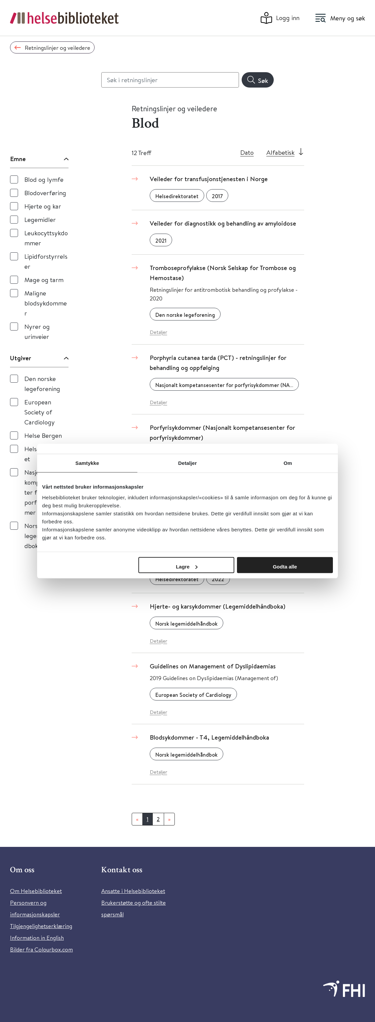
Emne (18, 158)
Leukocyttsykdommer (46, 238)
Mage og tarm (44, 279)
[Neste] (169, 819)
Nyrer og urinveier (37, 331)
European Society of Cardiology (39, 412)
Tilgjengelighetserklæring (41, 926)
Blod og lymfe (44, 179)
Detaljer (158, 332)
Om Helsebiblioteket (36, 891)
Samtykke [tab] (87, 463)
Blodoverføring (45, 192)
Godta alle (285, 566)
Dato (247, 152)
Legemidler (40, 219)
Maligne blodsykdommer (45, 303)
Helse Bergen (43, 435)
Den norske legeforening (42, 383)
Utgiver (20, 358)
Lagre (187, 566)
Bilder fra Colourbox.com (41, 949)
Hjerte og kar (42, 206)
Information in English (37, 937)
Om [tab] (287, 463)
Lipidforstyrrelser (46, 261)
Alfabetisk (280, 152)
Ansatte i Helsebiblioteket (133, 891)
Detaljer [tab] (187, 463)
